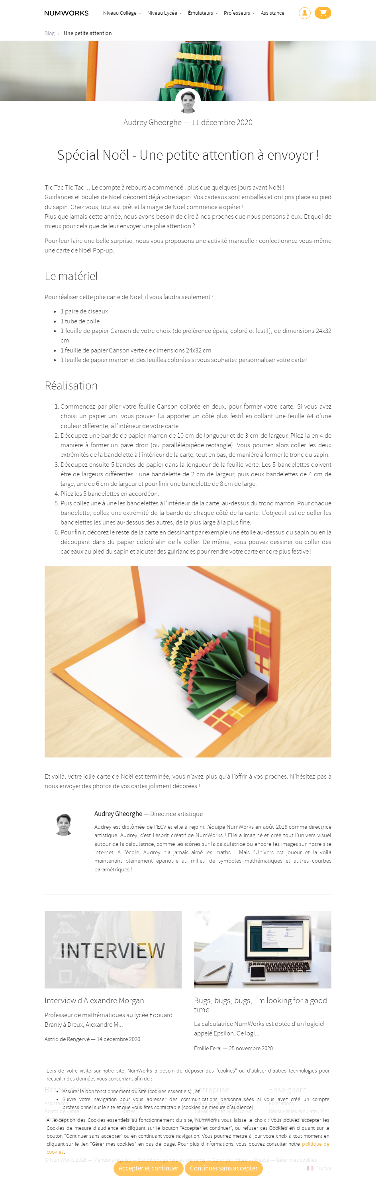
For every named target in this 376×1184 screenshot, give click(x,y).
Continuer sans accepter (224, 1168)
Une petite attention (88, 33)
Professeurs (237, 13)
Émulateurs (200, 13)
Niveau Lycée (162, 13)
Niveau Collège (120, 13)
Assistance (272, 13)
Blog (50, 33)
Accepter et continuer (148, 1168)
